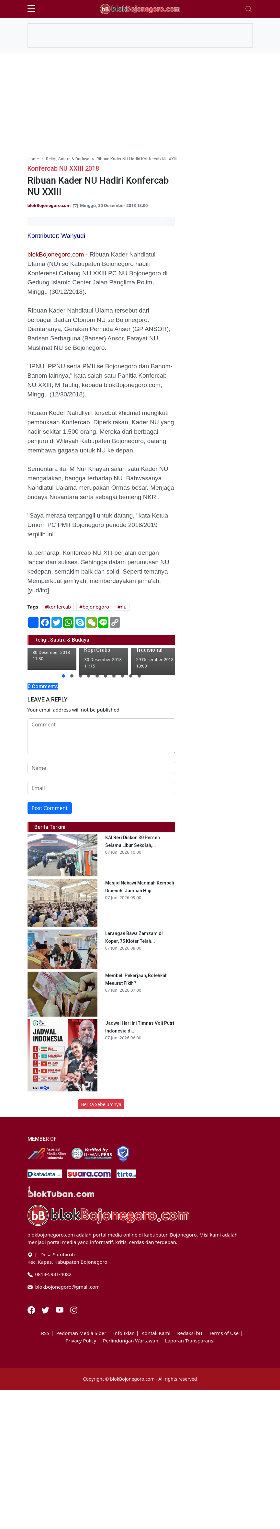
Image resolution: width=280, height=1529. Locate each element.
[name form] (101, 768)
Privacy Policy (80, 1340)
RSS (45, 1333)
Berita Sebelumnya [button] (101, 1104)
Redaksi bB (189, 1333)
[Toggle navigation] (248, 9)
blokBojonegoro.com (49, 205)
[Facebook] (32, 1309)
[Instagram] (74, 1309)
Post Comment (50, 808)
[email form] (101, 788)
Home (33, 158)
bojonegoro (96, 606)
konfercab (59, 606)
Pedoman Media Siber (81, 1333)
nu (124, 606)
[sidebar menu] (31, 9)
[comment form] (101, 736)
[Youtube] (60, 1309)
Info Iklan (124, 1333)
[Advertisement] (140, 101)
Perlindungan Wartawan (130, 1340)
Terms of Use (224, 1333)
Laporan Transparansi (190, 1340)
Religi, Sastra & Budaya (67, 158)
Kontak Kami (155, 1333)
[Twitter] (45, 1309)
